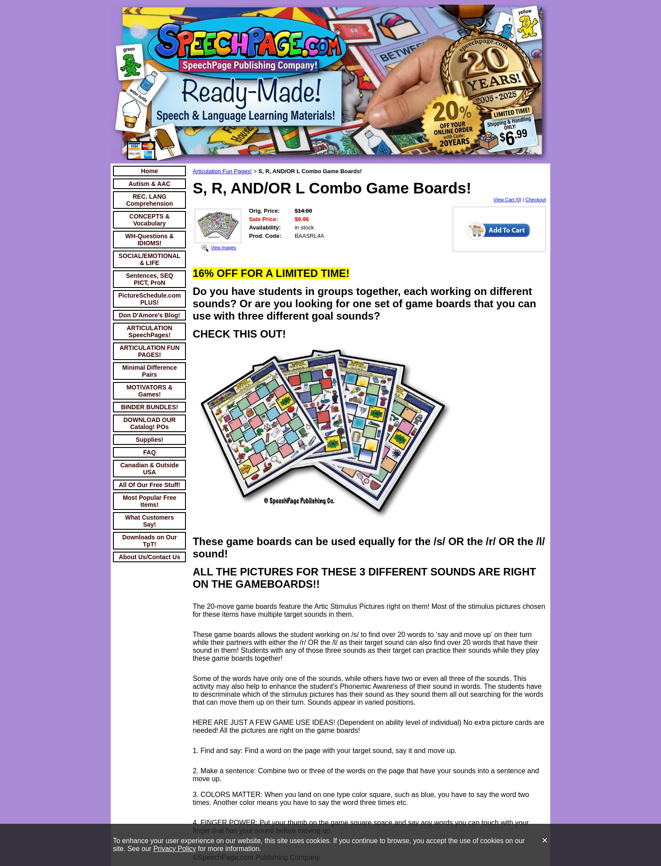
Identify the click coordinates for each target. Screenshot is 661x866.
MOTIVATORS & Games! (150, 391)
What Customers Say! (149, 521)
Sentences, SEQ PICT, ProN (149, 279)
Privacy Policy (174, 848)
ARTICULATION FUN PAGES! (150, 351)
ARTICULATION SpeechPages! (149, 331)
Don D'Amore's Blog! (149, 315)
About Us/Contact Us (149, 556)
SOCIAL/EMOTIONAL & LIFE (150, 259)
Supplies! (149, 439)
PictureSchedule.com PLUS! (149, 299)
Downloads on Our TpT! (149, 541)
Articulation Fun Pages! (221, 171)
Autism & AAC (150, 183)
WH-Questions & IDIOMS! (149, 240)
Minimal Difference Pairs (149, 371)
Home (149, 171)
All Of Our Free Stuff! (149, 484)
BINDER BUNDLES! (149, 407)
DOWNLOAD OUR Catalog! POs (149, 423)
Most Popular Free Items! (149, 501)
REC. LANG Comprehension (149, 200)
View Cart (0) (508, 199)
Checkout (536, 199)
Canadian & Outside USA (149, 469)
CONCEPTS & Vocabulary (149, 220)
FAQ (149, 452)
